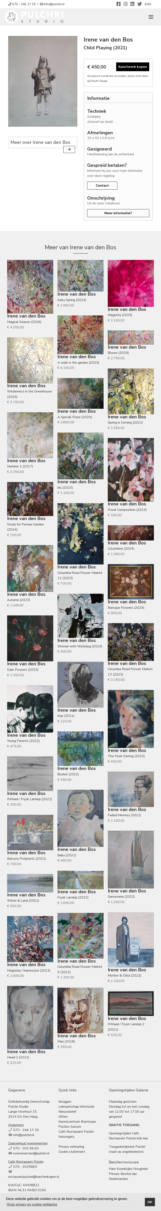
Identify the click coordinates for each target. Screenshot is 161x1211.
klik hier (142, 1138)
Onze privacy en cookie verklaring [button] (32, 1204)
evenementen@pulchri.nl (31, 1153)
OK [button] (150, 1202)
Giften (63, 1116)
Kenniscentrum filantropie (77, 1121)
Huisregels (66, 1136)
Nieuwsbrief (67, 1111)
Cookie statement (71, 1151)
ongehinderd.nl (133, 1151)
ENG (148, 4)
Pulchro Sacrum (69, 1126)
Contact (102, 185)
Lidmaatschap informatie (76, 1106)
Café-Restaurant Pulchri (76, 1131)
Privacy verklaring (71, 1146)
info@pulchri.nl (23, 1135)
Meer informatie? (118, 213)
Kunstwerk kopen (132, 67)
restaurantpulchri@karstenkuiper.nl (33, 1176)
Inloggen (64, 1101)
